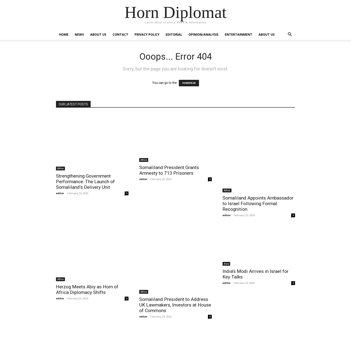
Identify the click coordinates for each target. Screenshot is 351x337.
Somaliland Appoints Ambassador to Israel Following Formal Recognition (258, 203)
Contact (120, 34)
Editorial (174, 34)
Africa (60, 168)
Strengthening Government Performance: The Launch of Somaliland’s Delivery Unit (85, 181)
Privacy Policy (147, 34)
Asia (226, 263)
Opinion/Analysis (203, 34)
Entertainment (238, 34)
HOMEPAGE (189, 83)
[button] (289, 35)
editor (60, 193)
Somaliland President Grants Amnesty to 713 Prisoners (169, 170)
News (79, 34)
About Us (98, 34)
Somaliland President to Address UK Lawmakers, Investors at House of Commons (175, 305)
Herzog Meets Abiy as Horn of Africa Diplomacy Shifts (87, 289)
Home (63, 34)
